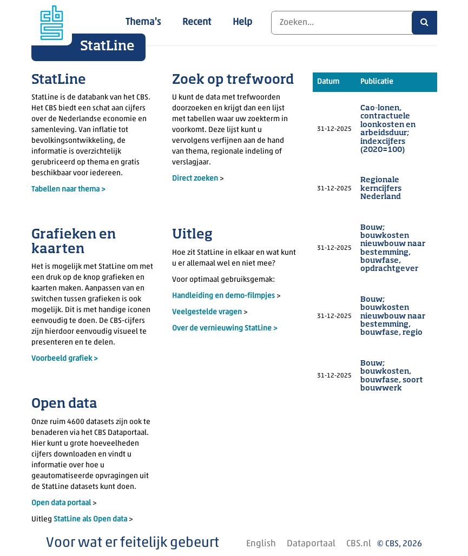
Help (242, 22)
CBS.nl (358, 543)
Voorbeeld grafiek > (64, 359)
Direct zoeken (195, 179)
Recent (196, 22)
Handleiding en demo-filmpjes (223, 296)
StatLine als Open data (91, 519)
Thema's (143, 22)
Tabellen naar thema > (68, 190)
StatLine (107, 46)
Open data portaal (62, 503)
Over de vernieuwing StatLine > (225, 329)
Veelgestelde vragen (207, 312)
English (261, 543)
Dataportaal (311, 543)
